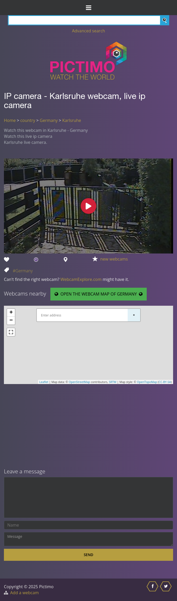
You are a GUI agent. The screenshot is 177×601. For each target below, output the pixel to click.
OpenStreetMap (79, 382)
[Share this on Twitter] (166, 590)
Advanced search (88, 31)
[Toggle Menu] (88, 7)
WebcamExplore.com (81, 279)
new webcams (114, 259)
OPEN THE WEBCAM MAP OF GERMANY (99, 294)
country (27, 120)
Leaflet (44, 382)
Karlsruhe (71, 120)
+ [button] (11, 313)
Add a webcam (24, 593)
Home (10, 120)
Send (88, 554)
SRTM (112, 382)
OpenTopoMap (147, 382)
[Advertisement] (88, 426)
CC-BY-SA (165, 382)
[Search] (88, 20)
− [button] (11, 321)
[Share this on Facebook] (153, 590)
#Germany (23, 271)
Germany (49, 120)
